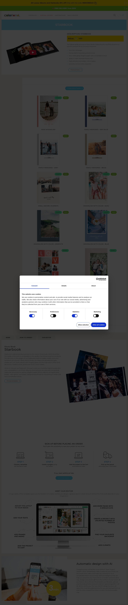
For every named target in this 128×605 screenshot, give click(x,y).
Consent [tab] (35, 286)
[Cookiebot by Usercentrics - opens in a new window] (97, 279)
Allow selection (83, 325)
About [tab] (93, 286)
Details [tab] (64, 286)
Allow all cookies (99, 325)
